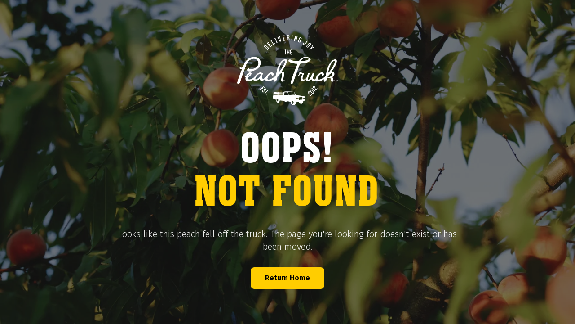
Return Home (287, 278)
